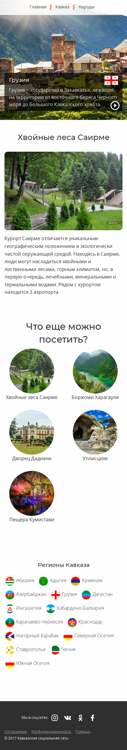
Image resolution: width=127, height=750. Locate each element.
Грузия (69, 594)
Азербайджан (31, 594)
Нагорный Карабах (37, 635)
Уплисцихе (95, 458)
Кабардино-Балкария (80, 608)
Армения (92, 580)
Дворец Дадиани (32, 458)
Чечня (68, 649)
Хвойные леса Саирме (32, 397)
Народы (86, 7)
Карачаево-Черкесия (39, 621)
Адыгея (58, 580)
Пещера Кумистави (31, 519)
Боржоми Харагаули (95, 397)
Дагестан (103, 594)
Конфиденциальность (51, 731)
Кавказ (62, 7)
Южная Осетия (32, 663)
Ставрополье (31, 649)
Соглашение (15, 731)
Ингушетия (28, 608)
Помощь (82, 731)
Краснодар (90, 621)
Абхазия (25, 580)
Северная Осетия (94, 635)
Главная (38, 7)
